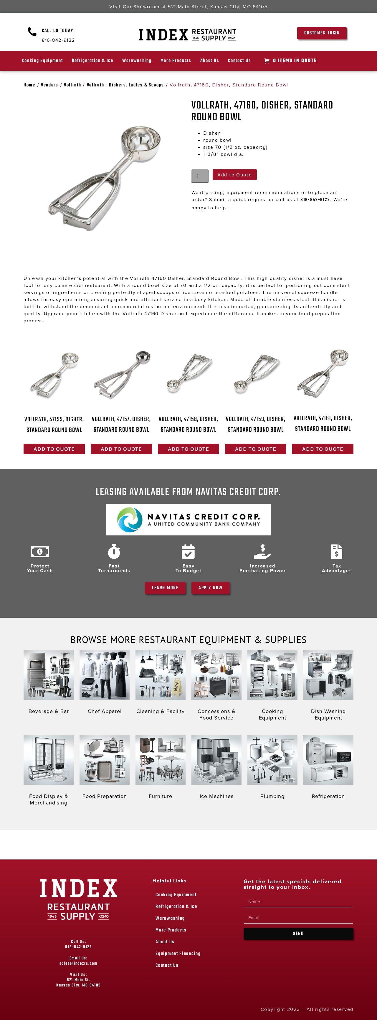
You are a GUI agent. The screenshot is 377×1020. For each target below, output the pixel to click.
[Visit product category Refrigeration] (328, 768)
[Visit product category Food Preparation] (105, 768)
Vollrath (72, 85)
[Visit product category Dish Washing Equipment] (328, 686)
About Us (209, 61)
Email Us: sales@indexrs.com (78, 961)
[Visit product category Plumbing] (272, 768)
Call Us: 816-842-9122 (78, 945)
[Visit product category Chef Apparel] (105, 683)
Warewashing (137, 61)
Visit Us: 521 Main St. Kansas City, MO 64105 (78, 980)
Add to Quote (234, 175)
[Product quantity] (200, 176)
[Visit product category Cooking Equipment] (272, 686)
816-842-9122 (315, 200)
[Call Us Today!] (32, 31)
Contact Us (239, 61)
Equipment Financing (178, 954)
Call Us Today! (58, 31)
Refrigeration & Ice (92, 61)
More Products (176, 61)
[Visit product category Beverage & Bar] (49, 683)
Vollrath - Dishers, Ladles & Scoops (125, 85)
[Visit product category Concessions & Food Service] (216, 686)
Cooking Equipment (42, 61)
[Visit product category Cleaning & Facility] (160, 683)
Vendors (49, 85)
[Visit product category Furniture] (160, 768)
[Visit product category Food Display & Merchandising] (49, 771)
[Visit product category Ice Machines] (216, 768)
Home (29, 85)
